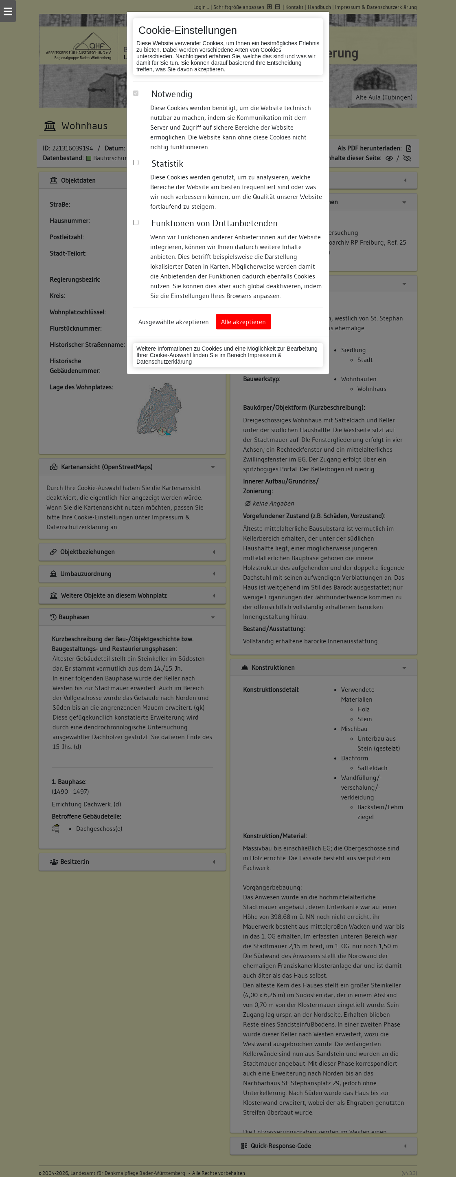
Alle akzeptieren (243, 322)
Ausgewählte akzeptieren (173, 322)
